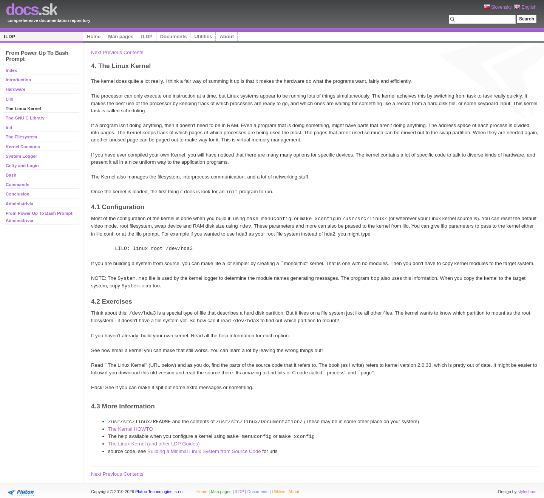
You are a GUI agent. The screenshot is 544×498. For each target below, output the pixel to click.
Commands (17, 184)
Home (93, 36)
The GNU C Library (25, 118)
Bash (11, 175)
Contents (134, 52)
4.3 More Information (123, 403)
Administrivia (19, 204)
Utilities (203, 36)
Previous (112, 52)
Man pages (120, 36)
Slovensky (498, 7)
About (226, 36)
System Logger (21, 156)
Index (11, 70)
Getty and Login (22, 165)
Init (9, 127)
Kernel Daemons (23, 146)
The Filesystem (21, 137)
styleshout (527, 488)
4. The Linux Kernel (121, 66)
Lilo (9, 99)
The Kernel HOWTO (130, 426)
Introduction (18, 80)
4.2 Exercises (111, 299)
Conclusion (17, 194)
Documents (173, 36)
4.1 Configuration (117, 206)
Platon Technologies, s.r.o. (159, 488)
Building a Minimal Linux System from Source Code (204, 448)
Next (96, 52)
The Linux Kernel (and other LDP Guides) (153, 440)
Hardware (15, 89)
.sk (31, 10)
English (525, 7)
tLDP (9, 36)
